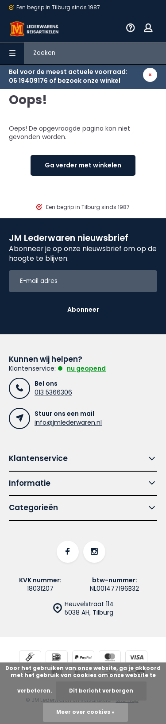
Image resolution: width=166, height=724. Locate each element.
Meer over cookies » (85, 712)
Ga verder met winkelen (83, 165)
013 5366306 (53, 392)
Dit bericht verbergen (101, 690)
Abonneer (83, 309)
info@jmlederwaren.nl (68, 422)
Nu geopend (86, 368)
